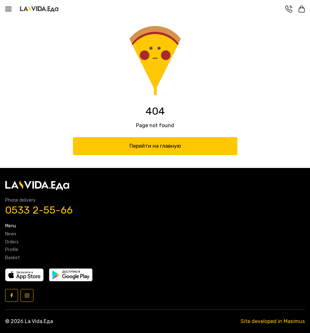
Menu (10, 226)
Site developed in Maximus (273, 321)
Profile (11, 249)
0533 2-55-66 (39, 210)
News (10, 234)
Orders (12, 242)
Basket (12, 257)
